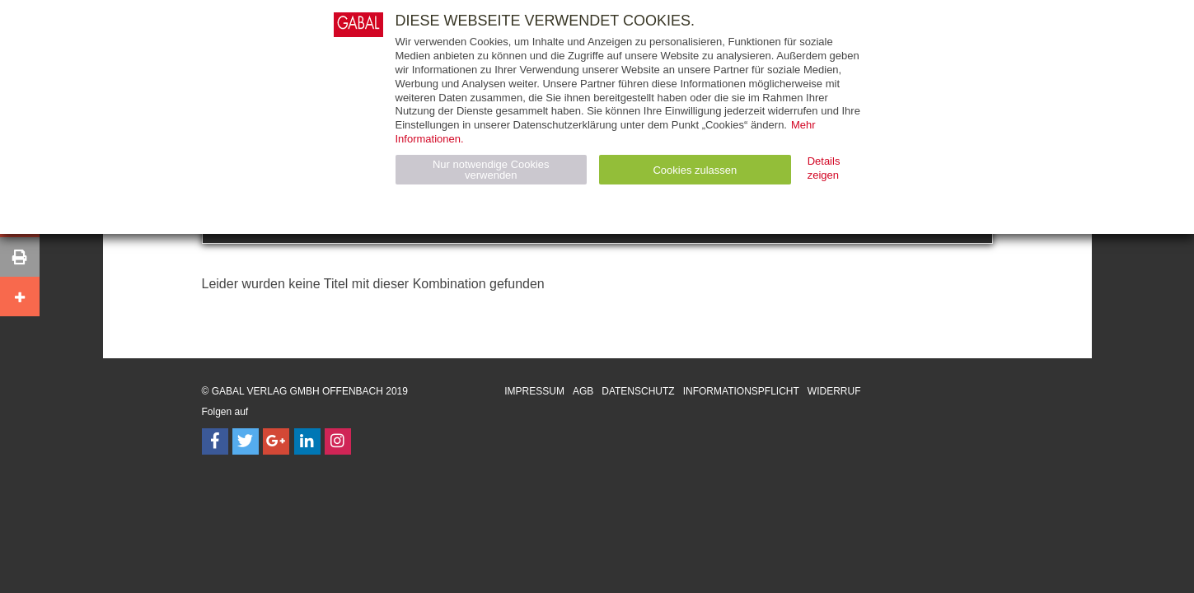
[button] (20, 257)
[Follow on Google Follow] (276, 441)
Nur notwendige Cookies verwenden (491, 169)
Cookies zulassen (695, 170)
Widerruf (834, 391)
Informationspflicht (741, 391)
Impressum (534, 391)
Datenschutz (638, 391)
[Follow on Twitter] (245, 441)
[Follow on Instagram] (338, 441)
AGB (583, 391)
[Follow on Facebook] (215, 441)
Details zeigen (824, 168)
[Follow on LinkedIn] (307, 441)
